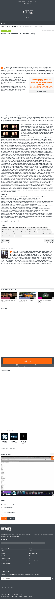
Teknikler (8, 235)
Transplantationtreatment (20, 227)
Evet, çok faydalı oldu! (8, 507)
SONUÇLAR (11, 518)
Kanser (3, 233)
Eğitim (2, 550)
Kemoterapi (4, 229)
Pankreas (44, 229)
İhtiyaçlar (51, 233)
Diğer (30, 566)
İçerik (18, 542)
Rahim (22, 229)
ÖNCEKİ (5, 240)
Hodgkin (40, 231)
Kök (13, 227)
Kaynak (42, 542)
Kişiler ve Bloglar (4, 566)
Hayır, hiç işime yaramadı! (9, 512)
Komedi (30, 548)
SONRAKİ (49, 240)
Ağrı (16, 235)
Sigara (35, 231)
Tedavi (9, 227)
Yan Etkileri (4, 227)
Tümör (22, 233)
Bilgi (47, 233)
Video (7, 542)
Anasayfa (3, 26)
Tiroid (34, 229)
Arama (25, 3)
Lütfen (43, 233)
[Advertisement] (27, 104)
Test (35, 233)
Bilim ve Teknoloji (6, 491)
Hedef (28, 227)
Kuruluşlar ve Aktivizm (16, 26)
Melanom (22, 231)
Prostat (3, 231)
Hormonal (33, 227)
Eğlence (3, 553)
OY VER (4, 518)
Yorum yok (6, 514)
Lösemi (38, 229)
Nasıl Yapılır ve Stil (33, 553)
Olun (15, 233)
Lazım (39, 233)
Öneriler (3, 235)
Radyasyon (10, 229)
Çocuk (26, 233)
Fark (18, 233)
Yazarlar (35, 1)
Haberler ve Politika (5, 561)
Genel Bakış (39, 227)
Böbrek (26, 229)
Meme (17, 231)
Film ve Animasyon (5, 297)
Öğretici (32, 542)
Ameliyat (45, 227)
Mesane (8, 231)
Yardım (8, 233)
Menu (3, 23)
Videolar (8, 26)
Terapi (19, 235)
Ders (22, 542)
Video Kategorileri (21, 1)
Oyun (30, 558)
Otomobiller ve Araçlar (24, 297)
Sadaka (50, 231)
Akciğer (13, 231)
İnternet (37, 542)
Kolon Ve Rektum (29, 231)
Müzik (40, 297)
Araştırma (31, 233)
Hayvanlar (3, 555)
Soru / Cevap (29, 1)
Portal (3, 542)
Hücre (30, 229)
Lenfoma (45, 231)
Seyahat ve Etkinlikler (34, 561)
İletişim (29, 3)
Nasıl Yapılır (27, 542)
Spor (30, 563)
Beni (12, 233)
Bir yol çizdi (6, 509)
